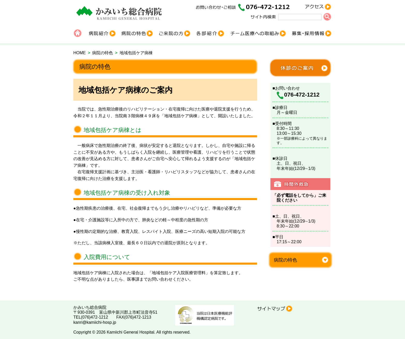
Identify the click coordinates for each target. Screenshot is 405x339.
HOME (79, 53)
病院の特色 (102, 53)
